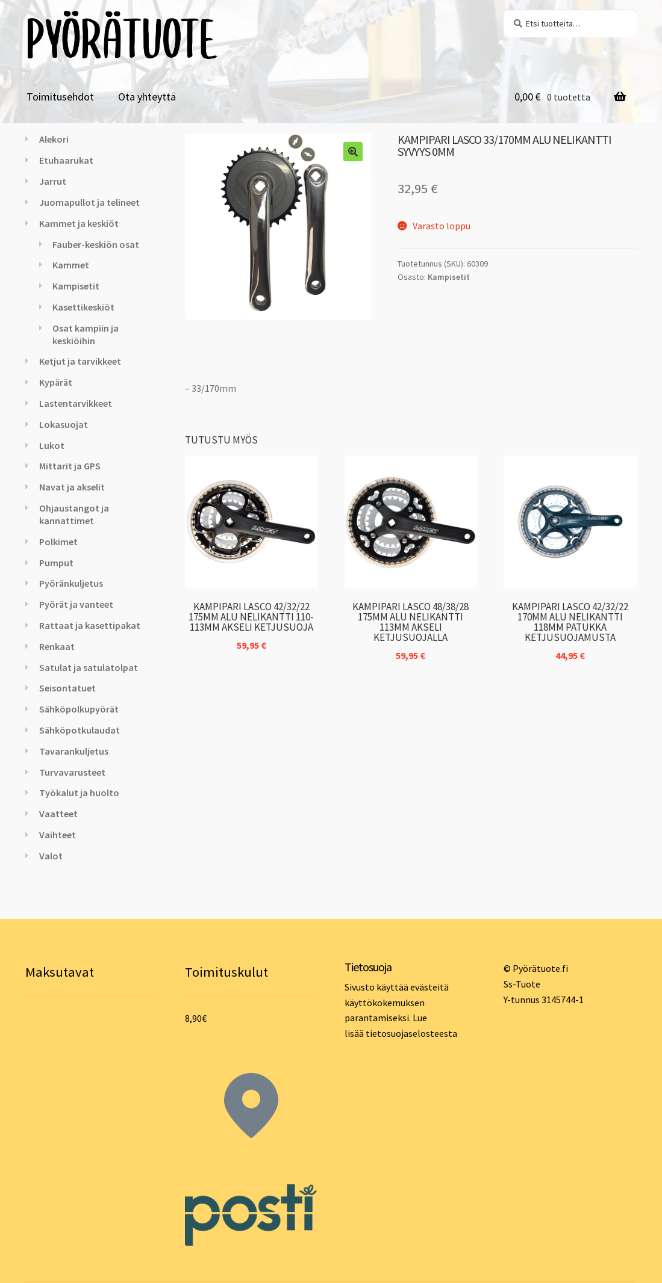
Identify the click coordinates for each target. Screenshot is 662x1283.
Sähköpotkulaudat (79, 730)
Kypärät (55, 382)
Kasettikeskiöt (83, 307)
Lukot (51, 445)
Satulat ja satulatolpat (88, 667)
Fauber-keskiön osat (95, 244)
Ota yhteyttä (147, 97)
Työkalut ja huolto (79, 793)
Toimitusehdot (60, 97)
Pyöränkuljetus (71, 583)
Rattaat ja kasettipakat (89, 625)
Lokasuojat (63, 424)
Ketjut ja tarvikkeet (80, 361)
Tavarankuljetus (73, 751)
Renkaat (57, 646)
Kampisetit (449, 276)
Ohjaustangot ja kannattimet (74, 514)
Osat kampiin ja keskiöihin (85, 334)
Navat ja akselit (72, 487)
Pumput (56, 563)
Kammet (70, 265)
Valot (51, 856)
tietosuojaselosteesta (411, 1033)
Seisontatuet (67, 688)
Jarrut (52, 181)
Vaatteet (58, 814)
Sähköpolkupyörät (79, 709)
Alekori (54, 139)
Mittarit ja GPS (70, 466)
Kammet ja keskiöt (79, 223)
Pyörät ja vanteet (76, 604)
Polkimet (58, 542)
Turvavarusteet (72, 772)
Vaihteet (57, 835)
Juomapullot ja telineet (89, 202)
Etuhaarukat (66, 160)
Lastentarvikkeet (75, 403)
